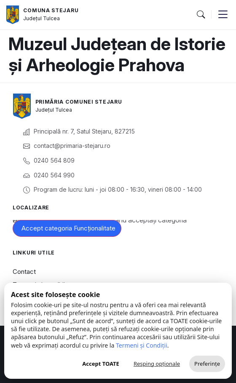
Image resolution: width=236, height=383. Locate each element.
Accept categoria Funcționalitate (68, 228)
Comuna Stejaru (50, 10)
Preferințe (207, 363)
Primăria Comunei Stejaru (78, 102)
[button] (200, 15)
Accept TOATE (100, 363)
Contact (24, 272)
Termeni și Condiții (141, 345)
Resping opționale (157, 363)
